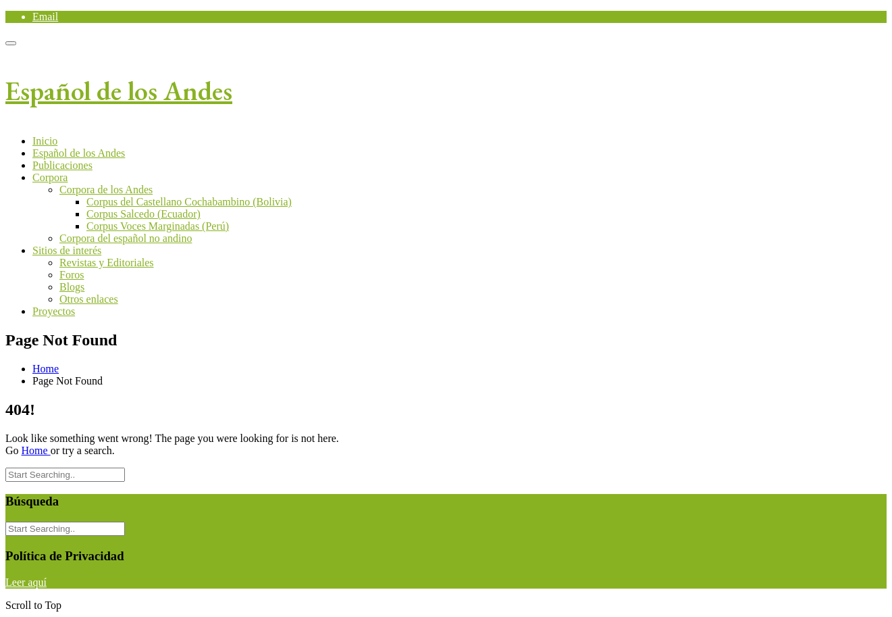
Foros (71, 274)
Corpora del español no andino (125, 238)
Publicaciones (62, 165)
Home (45, 368)
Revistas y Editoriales (106, 262)
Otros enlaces (88, 299)
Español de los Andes (118, 90)
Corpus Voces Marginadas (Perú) (157, 226)
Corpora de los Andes (106, 189)
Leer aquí (26, 582)
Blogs (71, 287)
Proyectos (53, 311)
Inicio (44, 141)
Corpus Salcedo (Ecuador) (143, 214)
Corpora (50, 177)
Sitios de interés (66, 250)
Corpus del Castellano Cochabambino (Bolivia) (189, 201)
